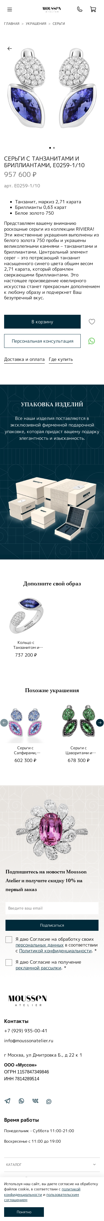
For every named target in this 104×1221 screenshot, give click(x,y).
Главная (11, 23)
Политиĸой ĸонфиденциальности (55, 951)
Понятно (24, 1211)
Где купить (61, 359)
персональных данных (40, 945)
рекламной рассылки (38, 968)
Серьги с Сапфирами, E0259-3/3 (25, 752)
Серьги (59, 23)
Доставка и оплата (24, 359)
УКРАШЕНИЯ (36, 23)
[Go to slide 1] (50, 148)
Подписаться (52, 925)
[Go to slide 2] (54, 148)
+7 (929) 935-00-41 (25, 1031)
